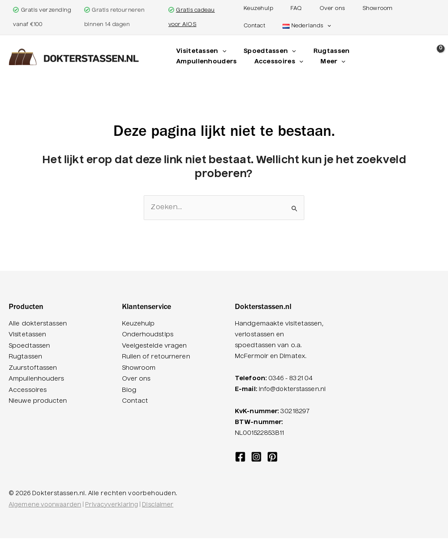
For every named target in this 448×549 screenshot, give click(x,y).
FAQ (287, 8)
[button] (287, 26)
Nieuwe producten (38, 401)
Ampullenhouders (36, 379)
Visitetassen (27, 335)
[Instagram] (256, 467)
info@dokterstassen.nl (270, 401)
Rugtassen (25, 357)
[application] (220, 51)
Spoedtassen (29, 346)
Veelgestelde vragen (154, 346)
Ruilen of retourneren (156, 357)
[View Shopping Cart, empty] (438, 58)
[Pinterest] (272, 467)
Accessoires (27, 390)
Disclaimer (157, 516)
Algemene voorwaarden (45, 516)
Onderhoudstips (147, 335)
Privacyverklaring (111, 516)
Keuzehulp (258, 8)
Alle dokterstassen (38, 324)
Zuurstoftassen (33, 368)
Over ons (315, 8)
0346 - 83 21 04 (292, 379)
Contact (387, 8)
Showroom (351, 8)
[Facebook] (240, 467)
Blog (129, 390)
